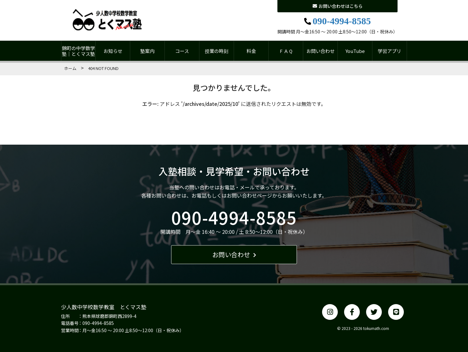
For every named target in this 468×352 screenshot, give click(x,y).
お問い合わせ (320, 51)
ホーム (70, 68)
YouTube (355, 51)
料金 (251, 51)
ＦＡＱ (286, 51)
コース (182, 51)
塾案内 (147, 51)
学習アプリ (389, 51)
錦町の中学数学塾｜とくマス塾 (78, 51)
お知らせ (112, 51)
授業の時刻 (216, 51)
